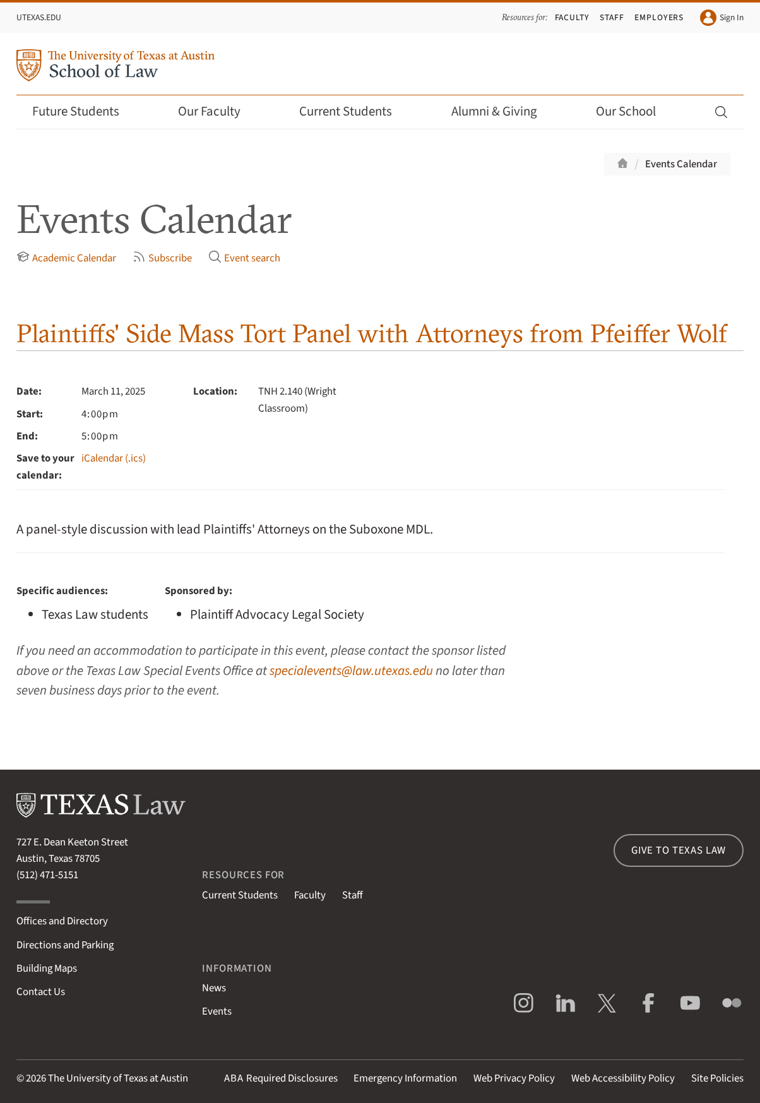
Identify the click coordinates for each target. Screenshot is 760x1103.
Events (217, 1011)
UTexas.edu (38, 17)
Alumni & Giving (502, 111)
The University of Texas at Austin (118, 1078)
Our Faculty (218, 111)
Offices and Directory (62, 921)
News (214, 988)
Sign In (722, 17)
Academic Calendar (66, 258)
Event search (244, 258)
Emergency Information (405, 1078)
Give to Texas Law (678, 850)
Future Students (84, 111)
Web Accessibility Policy (623, 1078)
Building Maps (46, 968)
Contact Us (40, 991)
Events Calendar (681, 164)
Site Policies (717, 1078)
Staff (612, 17)
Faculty (572, 17)
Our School (634, 111)
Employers (659, 17)
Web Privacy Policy (514, 1078)
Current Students (354, 111)
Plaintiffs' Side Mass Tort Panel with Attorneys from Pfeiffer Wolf (371, 333)
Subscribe (162, 258)
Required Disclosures (281, 1078)
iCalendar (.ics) (113, 458)
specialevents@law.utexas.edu (351, 671)
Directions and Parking (65, 945)
